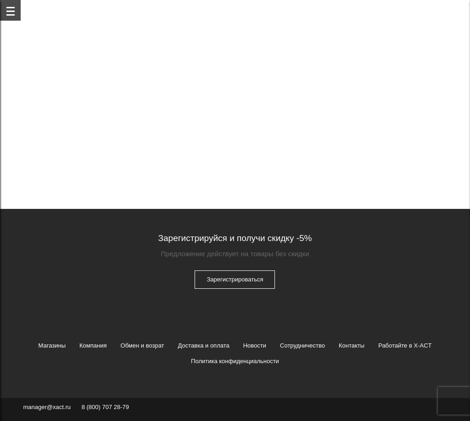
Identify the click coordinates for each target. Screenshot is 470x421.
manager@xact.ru (47, 407)
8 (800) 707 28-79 (105, 407)
